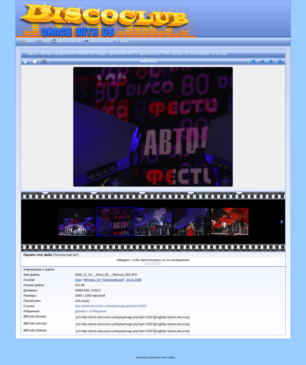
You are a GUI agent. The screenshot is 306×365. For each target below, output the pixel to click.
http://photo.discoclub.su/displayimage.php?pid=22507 (111, 306)
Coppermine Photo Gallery (162, 357)
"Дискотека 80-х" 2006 (154, 53)
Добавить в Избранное (91, 311)
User (78, 280)
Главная (32, 53)
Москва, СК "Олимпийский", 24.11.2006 (199, 53)
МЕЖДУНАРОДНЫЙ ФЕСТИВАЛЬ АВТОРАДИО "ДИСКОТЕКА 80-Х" (88, 53)
